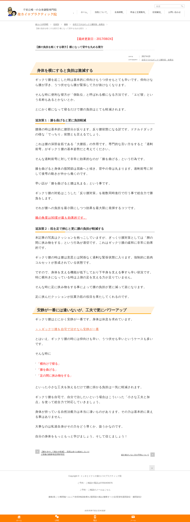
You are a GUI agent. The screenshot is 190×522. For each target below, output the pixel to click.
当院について (101, 12)
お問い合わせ (174, 12)
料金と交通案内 (137, 12)
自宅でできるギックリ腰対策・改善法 (157, 60)
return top (152, 468)
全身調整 (119, 12)
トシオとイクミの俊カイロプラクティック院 (101, 476)
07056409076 (106, 483)
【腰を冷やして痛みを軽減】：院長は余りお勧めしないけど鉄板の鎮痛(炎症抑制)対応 (65, 453)
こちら (107, 490)
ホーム (84, 12)
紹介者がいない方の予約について (135, 455)
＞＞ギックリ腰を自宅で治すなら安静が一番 (67, 329)
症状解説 (156, 12)
